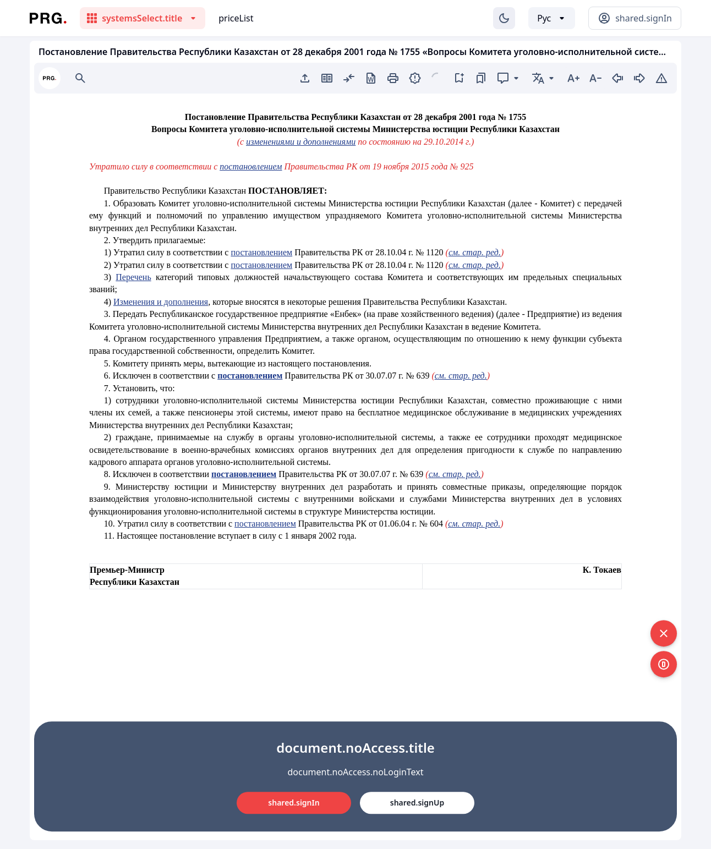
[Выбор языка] (551, 18)
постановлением (251, 166)
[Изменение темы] (504, 18)
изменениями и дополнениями (301, 141)
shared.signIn (293, 802)
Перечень (133, 277)
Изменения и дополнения (160, 301)
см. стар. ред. (475, 252)
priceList (235, 18)
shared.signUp (417, 802)
